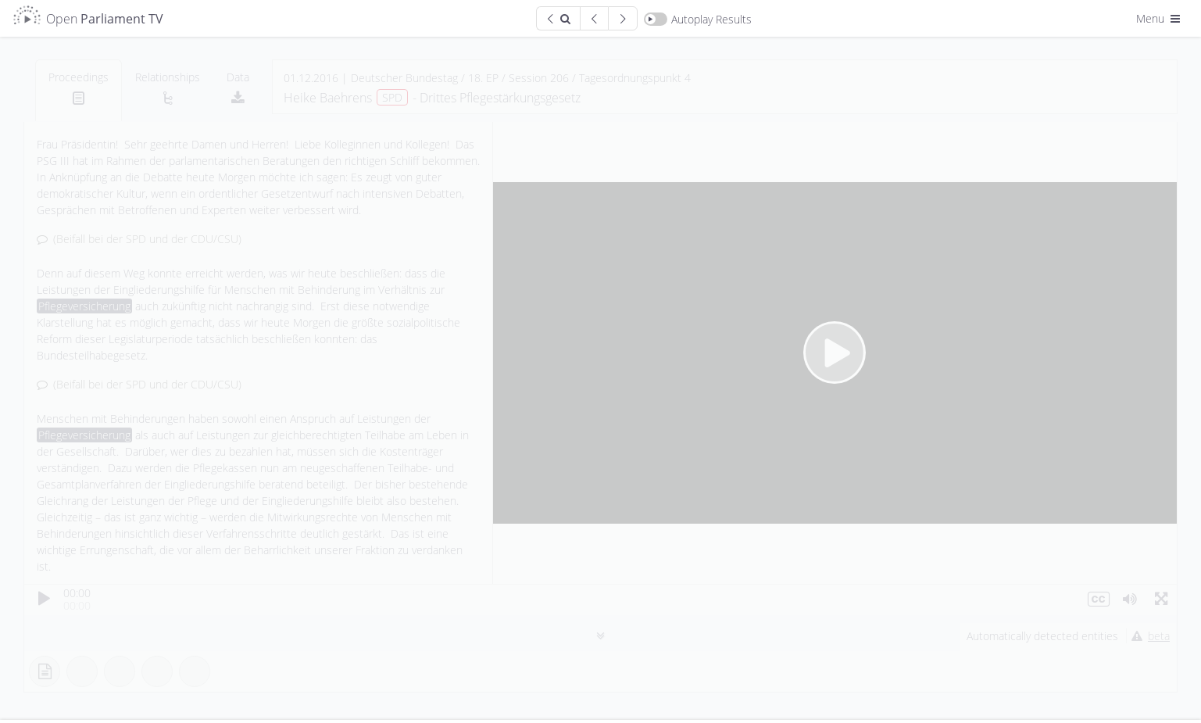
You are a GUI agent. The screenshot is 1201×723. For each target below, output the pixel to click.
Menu (1159, 18)
